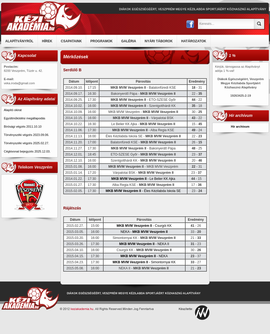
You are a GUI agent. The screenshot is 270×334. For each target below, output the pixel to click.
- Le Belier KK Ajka (143, 179)
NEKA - (144, 232)
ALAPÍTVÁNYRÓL (19, 41)
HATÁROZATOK (193, 41)
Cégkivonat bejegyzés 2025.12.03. (27, 151)
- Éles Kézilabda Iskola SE (143, 191)
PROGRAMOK (101, 41)
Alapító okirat (13, 110)
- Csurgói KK (144, 226)
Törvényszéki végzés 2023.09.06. (26, 134)
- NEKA (144, 256)
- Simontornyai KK (144, 262)
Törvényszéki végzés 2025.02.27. (26, 143)
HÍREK (47, 41)
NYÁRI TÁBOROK (159, 41)
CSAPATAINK (71, 41)
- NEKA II (144, 244)
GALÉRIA (128, 41)
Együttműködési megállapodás (24, 118)
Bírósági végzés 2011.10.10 (22, 126)
